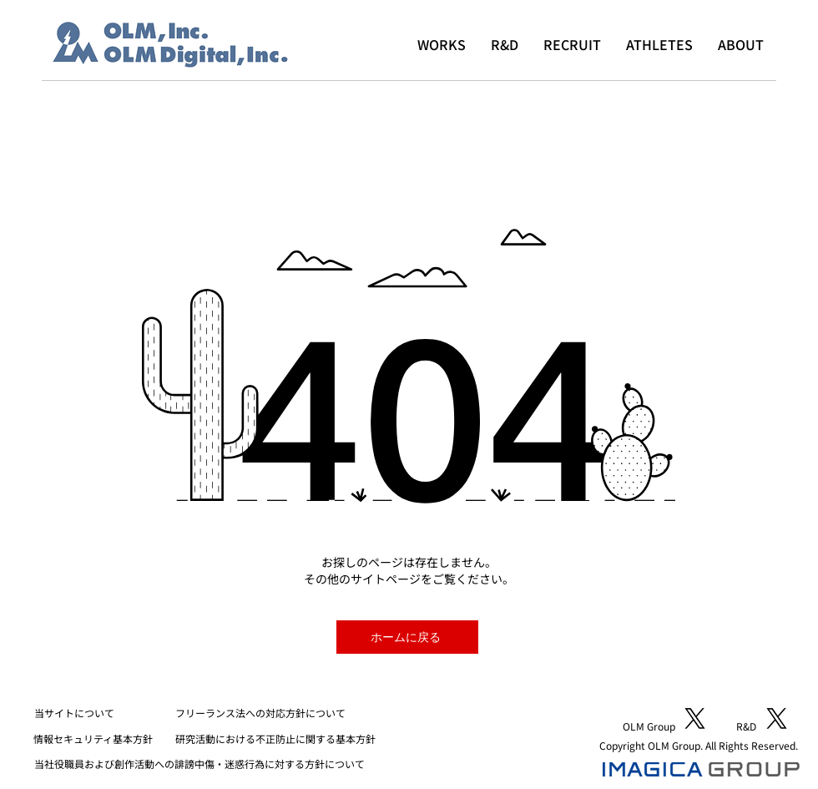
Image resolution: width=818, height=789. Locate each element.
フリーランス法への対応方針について (260, 713)
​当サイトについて (74, 713)
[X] (694, 718)
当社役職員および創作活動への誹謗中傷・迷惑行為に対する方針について (199, 763)
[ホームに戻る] (407, 637)
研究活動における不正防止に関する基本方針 (275, 738)
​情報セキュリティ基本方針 (93, 738)
